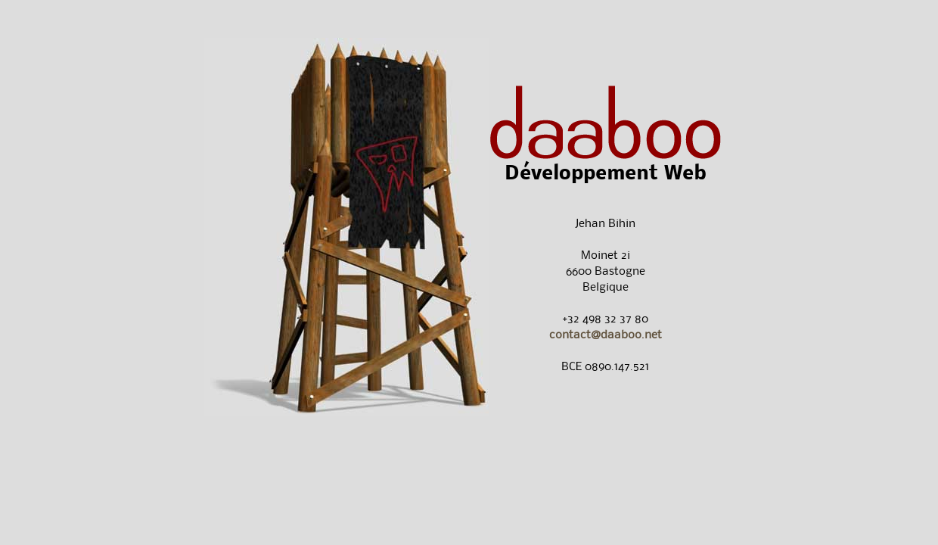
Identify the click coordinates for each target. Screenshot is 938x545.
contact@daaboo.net (605, 334)
